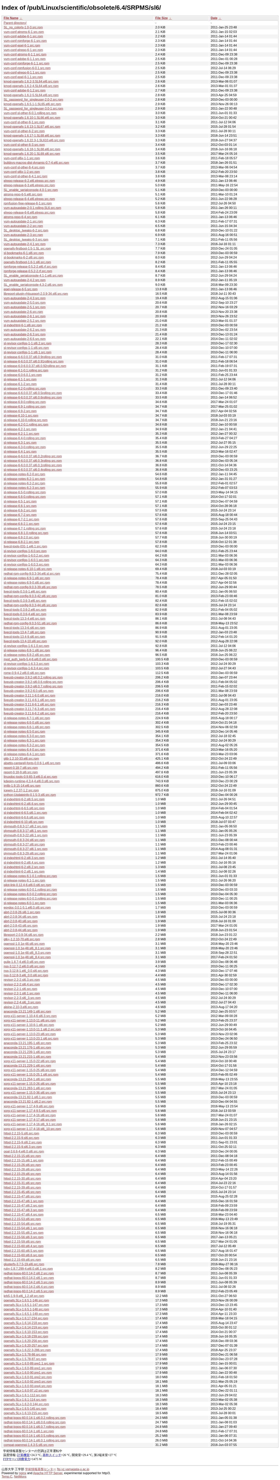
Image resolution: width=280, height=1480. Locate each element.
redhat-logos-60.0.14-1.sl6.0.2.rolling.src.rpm (35, 1417)
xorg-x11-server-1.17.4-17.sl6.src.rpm (30, 1119)
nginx (22, 1473)
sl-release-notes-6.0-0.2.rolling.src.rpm (30, 894)
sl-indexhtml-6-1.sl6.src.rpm (23, 325)
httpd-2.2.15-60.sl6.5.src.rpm (24, 1250)
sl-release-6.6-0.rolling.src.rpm (25, 496)
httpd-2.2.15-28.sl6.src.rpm (22, 1169)
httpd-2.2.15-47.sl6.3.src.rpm (24, 1210)
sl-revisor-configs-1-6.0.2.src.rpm (26, 555)
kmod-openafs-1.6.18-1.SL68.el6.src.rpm (32, 149)
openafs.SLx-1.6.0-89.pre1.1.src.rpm (29, 1363)
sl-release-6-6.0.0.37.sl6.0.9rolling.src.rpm (33, 357)
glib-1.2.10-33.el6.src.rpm (21, 758)
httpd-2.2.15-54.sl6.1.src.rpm (24, 1228)
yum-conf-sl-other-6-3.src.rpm (24, 144)
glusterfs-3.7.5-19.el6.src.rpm (24, 1264)
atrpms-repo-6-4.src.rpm (20, 217)
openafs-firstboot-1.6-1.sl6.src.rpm (27, 262)
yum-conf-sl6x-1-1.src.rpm (22, 158)
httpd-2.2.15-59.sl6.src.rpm (22, 1241)
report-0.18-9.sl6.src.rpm (21, 772)
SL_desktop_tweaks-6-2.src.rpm (26, 230)
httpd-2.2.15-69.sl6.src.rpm (22, 1259)
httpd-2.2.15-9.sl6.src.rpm (21, 1137)
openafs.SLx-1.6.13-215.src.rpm (26, 1413)
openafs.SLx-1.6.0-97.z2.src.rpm (26, 1390)
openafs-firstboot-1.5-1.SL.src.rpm (27, 248)
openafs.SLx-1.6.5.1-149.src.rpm (26, 1313)
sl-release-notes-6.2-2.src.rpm (24, 483)
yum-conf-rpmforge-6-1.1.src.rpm (26, 63)
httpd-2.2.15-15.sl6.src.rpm (22, 1156)
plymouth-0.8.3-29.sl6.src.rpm (24, 853)
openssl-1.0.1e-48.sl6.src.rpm (24, 943)
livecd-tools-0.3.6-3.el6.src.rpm (25, 600)
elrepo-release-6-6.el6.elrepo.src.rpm (29, 212)
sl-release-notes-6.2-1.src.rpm (24, 478)
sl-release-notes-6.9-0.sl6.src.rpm (27, 582)
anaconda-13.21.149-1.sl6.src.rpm (27, 1011)
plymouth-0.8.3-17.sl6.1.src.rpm (25, 830)
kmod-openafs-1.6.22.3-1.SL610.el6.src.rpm (34, 140)
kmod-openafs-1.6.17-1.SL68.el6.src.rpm (32, 135)
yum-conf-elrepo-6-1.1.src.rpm (25, 72)
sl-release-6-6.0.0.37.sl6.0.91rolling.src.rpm (34, 361)
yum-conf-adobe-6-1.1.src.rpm (25, 59)
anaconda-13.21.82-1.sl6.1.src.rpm (28, 1097)
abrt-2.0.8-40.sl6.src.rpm (21, 921)
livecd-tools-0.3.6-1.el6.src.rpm (25, 591)
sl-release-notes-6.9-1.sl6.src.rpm (27, 578)
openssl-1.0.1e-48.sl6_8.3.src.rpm (27, 952)
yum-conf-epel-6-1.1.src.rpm (23, 77)
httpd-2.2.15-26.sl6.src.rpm (22, 1165)
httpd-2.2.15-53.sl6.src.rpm (22, 1219)
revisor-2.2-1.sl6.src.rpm (20, 989)
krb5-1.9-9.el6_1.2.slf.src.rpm (24, 1296)
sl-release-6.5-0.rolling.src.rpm (25, 492)
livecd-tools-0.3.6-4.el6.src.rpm (25, 614)
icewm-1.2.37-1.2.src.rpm (21, 790)
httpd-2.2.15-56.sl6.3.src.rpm (24, 1237)
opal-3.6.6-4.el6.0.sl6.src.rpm (24, 1151)
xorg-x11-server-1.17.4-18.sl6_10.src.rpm (32, 1129)
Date (214, 18)
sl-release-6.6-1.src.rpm (20, 506)
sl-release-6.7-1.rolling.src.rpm (25, 528)
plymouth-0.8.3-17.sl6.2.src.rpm (25, 826)
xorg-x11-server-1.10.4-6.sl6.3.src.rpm (30, 1016)
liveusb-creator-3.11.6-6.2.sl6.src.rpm (29, 713)
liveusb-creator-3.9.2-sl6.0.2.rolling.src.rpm (33, 677)
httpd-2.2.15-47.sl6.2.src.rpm (24, 1205)
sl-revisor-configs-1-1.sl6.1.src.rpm (27, 352)
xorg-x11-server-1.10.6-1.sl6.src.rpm (29, 1025)
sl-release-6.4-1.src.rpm (20, 451)
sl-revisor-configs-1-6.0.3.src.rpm (26, 564)
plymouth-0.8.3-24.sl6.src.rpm (24, 840)
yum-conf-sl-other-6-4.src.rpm (24, 167)
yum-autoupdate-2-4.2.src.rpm (25, 280)
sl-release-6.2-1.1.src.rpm (21, 433)
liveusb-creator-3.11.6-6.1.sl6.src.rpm (29, 704)
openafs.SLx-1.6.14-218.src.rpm (26, 1323)
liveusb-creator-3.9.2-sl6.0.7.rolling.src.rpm (33, 686)
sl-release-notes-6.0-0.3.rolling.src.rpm (30, 898)
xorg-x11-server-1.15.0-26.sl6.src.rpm (30, 1083)
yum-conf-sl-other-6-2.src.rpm (24, 131)
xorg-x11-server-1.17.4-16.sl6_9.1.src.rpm (33, 1124)
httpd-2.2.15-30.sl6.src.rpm (22, 1178)
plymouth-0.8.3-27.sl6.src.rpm (24, 844)
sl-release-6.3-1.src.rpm (20, 442)
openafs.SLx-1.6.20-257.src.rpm (26, 1345)
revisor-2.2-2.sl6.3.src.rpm (22, 979)
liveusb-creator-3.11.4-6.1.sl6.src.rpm (29, 700)
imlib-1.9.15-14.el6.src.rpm (22, 785)
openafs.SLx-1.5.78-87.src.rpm (25, 1359)
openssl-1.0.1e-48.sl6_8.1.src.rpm (27, 948)
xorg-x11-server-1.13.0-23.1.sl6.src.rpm (31, 1038)
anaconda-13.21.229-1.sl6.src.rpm (27, 1065)
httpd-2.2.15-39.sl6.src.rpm (22, 1187)
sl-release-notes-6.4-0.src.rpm (24, 749)
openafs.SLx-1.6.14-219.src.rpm (26, 1327)
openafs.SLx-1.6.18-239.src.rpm (26, 1336)
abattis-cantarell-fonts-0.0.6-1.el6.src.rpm (32, 763)
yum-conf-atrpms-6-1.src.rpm (24, 31)
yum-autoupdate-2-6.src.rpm (23, 311)
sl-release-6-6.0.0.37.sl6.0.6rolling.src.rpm (33, 397)
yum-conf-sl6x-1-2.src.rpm (22, 171)
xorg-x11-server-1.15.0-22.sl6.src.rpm (30, 1061)
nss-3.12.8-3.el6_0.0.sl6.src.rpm (26, 975)
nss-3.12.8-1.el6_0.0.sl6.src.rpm (26, 970)
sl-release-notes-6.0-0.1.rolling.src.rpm (30, 889)
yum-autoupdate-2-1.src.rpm (23, 221)
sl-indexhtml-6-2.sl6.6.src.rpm (24, 803)
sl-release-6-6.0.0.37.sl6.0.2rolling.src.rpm (33, 456)
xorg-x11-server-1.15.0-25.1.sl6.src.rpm (31, 1074)
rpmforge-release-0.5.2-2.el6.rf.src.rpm (30, 266)
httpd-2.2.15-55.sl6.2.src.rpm (24, 1232)
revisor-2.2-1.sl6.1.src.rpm (22, 993)
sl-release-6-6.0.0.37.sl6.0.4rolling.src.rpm (33, 469)
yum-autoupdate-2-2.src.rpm (23, 226)
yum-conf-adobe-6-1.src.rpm (23, 36)
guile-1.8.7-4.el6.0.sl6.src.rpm (24, 961)
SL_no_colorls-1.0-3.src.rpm (23, 27)
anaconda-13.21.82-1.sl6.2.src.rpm (28, 1101)
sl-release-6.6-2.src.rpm (20, 510)
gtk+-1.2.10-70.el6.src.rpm (22, 939)
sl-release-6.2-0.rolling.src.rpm (25, 388)
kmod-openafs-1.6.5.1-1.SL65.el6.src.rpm (32, 104)
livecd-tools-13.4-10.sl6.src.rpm (25, 641)
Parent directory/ (15, 23)
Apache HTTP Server (47, 1473)
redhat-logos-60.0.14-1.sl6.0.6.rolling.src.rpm (35, 1422)
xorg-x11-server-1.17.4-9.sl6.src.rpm (29, 1106)
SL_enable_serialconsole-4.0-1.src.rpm (31, 190)
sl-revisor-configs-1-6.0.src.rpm (25, 551)
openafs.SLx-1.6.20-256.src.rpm (26, 1341)
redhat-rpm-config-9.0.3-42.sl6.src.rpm (30, 596)
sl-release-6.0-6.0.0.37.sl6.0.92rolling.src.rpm (35, 366)
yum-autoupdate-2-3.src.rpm (23, 235)
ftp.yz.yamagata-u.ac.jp (73, 1469)
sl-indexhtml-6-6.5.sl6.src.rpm (24, 808)
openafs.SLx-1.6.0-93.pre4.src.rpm (28, 1386)
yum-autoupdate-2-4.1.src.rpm (25, 244)
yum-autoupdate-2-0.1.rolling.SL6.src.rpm (32, 207)
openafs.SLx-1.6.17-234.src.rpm (26, 1318)
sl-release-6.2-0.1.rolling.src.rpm (26, 424)
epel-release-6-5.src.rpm (21, 289)
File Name (11, 18)
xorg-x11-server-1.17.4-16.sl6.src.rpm (30, 1115)
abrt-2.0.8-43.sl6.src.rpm (21, 925)
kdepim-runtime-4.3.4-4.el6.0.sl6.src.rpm (32, 781)
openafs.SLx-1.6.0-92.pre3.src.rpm (28, 1381)
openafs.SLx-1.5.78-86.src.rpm (25, 1354)
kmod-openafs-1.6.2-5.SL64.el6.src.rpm (31, 95)
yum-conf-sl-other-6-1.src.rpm (24, 122)
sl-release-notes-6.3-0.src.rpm (24, 736)
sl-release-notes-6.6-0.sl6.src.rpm (27, 722)
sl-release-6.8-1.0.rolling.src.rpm (26, 533)
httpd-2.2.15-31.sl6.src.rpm (22, 1183)
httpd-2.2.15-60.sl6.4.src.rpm (24, 1246)
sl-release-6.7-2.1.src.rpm (21, 519)
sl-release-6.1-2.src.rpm (20, 384)
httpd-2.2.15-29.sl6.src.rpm (22, 1174)
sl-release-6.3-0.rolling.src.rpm (25, 447)
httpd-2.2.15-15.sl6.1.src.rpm (24, 1160)
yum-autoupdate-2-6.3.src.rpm (25, 334)
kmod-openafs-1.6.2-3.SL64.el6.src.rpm (31, 81)
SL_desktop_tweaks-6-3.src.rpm (26, 239)
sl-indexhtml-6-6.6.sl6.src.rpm (24, 817)
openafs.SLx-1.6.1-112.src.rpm (25, 1395)
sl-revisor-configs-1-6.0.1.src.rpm (26, 560)
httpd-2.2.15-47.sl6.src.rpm (22, 1196)
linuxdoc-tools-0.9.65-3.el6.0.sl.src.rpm (30, 776)
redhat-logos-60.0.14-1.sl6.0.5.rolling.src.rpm (35, 1435)
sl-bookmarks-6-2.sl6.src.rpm (24, 257)
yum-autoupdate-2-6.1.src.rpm (25, 316)
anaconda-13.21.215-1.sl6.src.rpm (27, 1056)
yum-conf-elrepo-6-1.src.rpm (23, 50)
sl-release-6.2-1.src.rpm (20, 429)
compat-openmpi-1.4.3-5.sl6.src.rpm (29, 1445)
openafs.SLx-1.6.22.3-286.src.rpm (27, 1350)
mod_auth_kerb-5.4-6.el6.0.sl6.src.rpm (30, 659)
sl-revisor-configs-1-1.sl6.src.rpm (26, 347)
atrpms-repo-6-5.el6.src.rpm (23, 194)
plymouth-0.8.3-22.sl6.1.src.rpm (25, 835)
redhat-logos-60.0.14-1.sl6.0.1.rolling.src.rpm (35, 1440)
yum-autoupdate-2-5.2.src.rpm (25, 320)
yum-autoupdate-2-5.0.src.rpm (25, 302)
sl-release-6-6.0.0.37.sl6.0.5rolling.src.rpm (33, 393)
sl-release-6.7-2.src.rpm (20, 515)
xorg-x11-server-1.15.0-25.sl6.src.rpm (30, 1070)
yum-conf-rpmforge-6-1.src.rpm (25, 40)
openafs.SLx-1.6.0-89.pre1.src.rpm (28, 1368)
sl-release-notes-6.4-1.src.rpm (24, 754)
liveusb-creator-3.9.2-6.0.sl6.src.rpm (28, 690)
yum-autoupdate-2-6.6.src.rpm (25, 339)
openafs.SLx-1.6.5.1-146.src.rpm (26, 1300)
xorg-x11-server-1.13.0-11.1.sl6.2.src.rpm (32, 1029)
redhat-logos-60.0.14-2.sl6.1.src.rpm (29, 1277)
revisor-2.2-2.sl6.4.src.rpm (22, 984)
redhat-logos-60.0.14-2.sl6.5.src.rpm (29, 1291)
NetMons (20, 1476)
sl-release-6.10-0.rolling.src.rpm (25, 420)
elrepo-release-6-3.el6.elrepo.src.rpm (29, 185)
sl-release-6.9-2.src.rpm (20, 411)
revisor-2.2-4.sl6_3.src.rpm (22, 1002)
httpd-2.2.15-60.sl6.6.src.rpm (24, 1255)
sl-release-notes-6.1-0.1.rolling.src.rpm (30, 876)
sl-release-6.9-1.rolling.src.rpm (25, 406)
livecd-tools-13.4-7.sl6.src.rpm (24, 632)
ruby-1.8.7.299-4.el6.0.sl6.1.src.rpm (28, 1268)
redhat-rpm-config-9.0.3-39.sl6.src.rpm (30, 587)
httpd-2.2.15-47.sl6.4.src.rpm (24, 1214)
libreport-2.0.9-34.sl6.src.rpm (24, 934)
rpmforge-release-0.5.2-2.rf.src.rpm (28, 271)
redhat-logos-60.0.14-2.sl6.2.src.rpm (29, 1273)
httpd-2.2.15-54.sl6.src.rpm (22, 1223)
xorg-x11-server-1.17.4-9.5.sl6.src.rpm (30, 1110)
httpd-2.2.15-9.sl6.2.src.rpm (23, 1142)
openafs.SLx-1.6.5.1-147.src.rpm (26, 1305)
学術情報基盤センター (40, 1469)
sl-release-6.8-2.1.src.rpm (21, 542)
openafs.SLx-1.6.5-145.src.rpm (25, 1408)
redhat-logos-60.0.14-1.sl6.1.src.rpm (29, 1431)
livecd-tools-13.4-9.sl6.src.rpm (24, 636)
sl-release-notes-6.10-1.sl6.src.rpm (28, 569)
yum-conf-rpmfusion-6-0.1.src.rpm (27, 68)
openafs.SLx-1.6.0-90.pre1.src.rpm (28, 1372)
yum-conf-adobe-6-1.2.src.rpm (25, 90)
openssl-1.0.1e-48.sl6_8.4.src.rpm (27, 957)
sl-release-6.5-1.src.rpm (20, 501)
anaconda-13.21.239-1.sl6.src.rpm (27, 1052)
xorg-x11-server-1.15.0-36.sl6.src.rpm (30, 1092)
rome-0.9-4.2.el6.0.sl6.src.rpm (24, 673)
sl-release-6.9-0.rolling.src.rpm (25, 402)
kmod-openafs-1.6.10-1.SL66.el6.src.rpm (32, 117)
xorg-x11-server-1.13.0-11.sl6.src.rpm (30, 1020)
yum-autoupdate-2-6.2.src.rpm (25, 329)
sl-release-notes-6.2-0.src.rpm (24, 474)
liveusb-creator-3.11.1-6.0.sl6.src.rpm (29, 695)
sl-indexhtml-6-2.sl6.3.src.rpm (24, 858)
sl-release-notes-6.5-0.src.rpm (24, 731)
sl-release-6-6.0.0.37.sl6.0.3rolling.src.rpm (33, 460)
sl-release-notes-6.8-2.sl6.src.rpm (27, 654)
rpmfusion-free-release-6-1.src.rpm (28, 203)
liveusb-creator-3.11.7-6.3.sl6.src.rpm (29, 709)
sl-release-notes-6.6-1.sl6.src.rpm (27, 727)
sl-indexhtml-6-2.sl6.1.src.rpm (24, 871)
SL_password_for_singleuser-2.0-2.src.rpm (33, 99)
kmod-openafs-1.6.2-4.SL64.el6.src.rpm (31, 86)
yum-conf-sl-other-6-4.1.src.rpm (25, 176)
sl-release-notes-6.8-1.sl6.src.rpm (27, 650)
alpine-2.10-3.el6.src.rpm (21, 1007)
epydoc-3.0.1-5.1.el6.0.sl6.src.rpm (27, 907)
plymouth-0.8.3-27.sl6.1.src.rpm (25, 849)
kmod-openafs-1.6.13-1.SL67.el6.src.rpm (32, 126)
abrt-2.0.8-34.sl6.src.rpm (21, 916)
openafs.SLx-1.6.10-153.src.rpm (26, 1332)
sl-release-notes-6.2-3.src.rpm (24, 487)
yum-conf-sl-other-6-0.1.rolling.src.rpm (30, 113)
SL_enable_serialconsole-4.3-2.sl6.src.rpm (33, 284)
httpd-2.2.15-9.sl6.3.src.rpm (23, 1146)
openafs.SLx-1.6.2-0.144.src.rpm (26, 1404)
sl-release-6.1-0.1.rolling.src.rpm (26, 370)
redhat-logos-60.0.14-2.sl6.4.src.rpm (29, 1286)
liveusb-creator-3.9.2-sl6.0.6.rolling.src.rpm (33, 682)
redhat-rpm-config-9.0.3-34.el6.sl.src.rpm (32, 573)
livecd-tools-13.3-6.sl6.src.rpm (24, 627)
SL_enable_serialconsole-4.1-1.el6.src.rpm (33, 275)
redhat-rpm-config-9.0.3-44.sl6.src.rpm (30, 605)
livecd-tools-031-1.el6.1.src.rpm (25, 546)
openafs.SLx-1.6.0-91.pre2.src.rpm (28, 1377)
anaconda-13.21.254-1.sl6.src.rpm (27, 1079)
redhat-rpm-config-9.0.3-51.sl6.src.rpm (30, 623)
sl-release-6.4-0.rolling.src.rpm (25, 438)
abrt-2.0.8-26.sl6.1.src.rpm (22, 912)
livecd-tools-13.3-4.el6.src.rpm (24, 618)
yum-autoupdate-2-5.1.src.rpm (25, 307)
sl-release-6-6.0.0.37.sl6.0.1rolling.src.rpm (33, 465)
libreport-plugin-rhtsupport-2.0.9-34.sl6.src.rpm (36, 293)
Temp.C (7, 1476)
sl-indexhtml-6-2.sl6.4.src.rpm (24, 862)
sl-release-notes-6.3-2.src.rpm (24, 745)
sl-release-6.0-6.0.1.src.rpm (23, 375)
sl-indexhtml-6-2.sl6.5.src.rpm (24, 799)
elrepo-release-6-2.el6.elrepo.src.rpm (29, 180)
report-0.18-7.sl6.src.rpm (21, 767)
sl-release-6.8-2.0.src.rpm (21, 537)
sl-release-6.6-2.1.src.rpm (21, 523)
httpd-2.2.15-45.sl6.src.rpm (22, 1192)
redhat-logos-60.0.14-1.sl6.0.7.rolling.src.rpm (35, 1426)
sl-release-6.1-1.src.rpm (20, 379)
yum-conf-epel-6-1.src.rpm (22, 45)
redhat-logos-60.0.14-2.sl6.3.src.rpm (29, 1282)
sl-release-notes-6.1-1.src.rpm (24, 880)
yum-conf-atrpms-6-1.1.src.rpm (25, 54)
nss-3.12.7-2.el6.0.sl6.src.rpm (24, 966)
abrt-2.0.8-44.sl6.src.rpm (21, 930)
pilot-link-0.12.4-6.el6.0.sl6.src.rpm (27, 885)
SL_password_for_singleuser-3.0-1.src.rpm (33, 108)
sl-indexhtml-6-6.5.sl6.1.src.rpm (25, 812)
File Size (161, 18)
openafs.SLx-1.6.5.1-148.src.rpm (26, 1309)
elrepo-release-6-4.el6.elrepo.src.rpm (29, 199)
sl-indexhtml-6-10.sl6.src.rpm (24, 822)
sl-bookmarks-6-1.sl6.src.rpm (24, 253)
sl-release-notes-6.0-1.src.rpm (24, 903)
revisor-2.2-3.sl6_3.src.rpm (22, 998)
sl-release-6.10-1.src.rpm (21, 415)
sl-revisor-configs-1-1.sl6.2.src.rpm (27, 343)
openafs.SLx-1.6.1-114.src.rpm (25, 1399)
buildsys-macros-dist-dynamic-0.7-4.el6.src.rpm (36, 162)
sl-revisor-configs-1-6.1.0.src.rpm (26, 646)
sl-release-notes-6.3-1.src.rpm (24, 740)
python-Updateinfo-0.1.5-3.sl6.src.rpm (30, 794)
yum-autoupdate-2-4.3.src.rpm (25, 298)
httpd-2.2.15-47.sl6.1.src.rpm (24, 1201)
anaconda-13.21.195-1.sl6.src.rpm (27, 1043)
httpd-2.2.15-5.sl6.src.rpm (21, 1133)
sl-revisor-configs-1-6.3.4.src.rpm (26, 668)
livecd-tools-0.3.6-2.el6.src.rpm (25, 609)
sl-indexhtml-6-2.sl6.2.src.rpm (24, 867)
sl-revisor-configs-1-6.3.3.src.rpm (26, 663)
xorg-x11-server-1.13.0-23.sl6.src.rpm (30, 1034)
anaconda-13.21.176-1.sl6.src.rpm (27, 1047)
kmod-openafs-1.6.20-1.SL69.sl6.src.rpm (32, 153)
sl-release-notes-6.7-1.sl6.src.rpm (27, 718)
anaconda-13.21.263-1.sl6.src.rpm (27, 1088)
